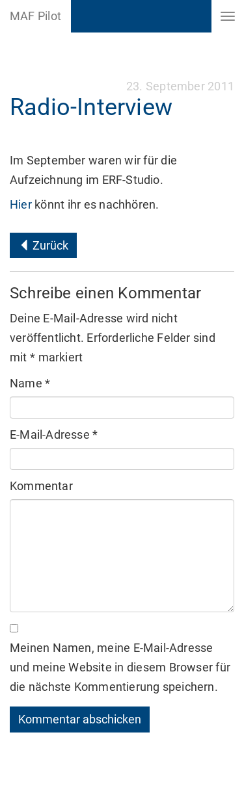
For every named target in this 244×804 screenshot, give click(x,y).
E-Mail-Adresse (54, 434)
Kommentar (41, 486)
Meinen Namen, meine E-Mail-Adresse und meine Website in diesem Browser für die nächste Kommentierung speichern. (120, 667)
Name (30, 383)
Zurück (43, 245)
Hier (22, 204)
